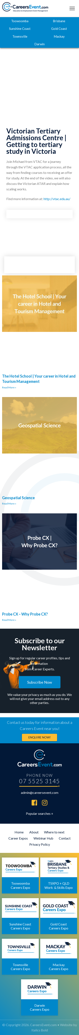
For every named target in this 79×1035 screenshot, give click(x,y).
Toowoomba (19, 21)
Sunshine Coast (20, 28)
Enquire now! (39, 737)
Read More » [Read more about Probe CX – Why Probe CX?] (9, 619)
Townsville (19, 36)
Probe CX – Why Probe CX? (25, 614)
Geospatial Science (18, 497)
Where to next (54, 832)
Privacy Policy (39, 844)
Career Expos (18, 838)
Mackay (59, 36)
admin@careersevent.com (39, 792)
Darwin (39, 44)
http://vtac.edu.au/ (57, 199)
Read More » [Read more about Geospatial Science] (9, 503)
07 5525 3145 (39, 781)
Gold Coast (59, 28)
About (34, 832)
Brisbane (59, 21)
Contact (65, 838)
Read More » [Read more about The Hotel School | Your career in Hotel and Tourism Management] (9, 387)
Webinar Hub (43, 838)
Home (19, 832)
